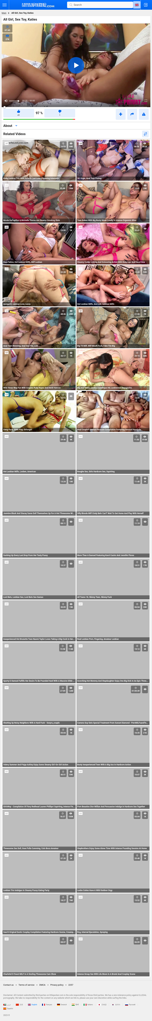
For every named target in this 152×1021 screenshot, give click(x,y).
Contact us (8, 985)
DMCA (42, 985)
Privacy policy (56, 985)
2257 (70, 985)
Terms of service (26, 985)
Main (4, 13)
